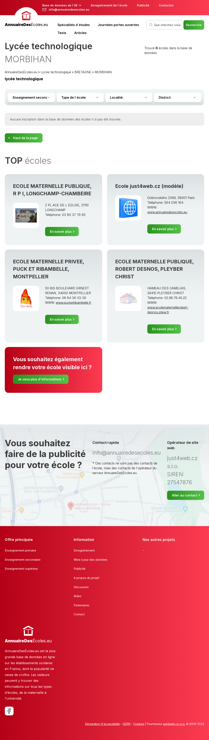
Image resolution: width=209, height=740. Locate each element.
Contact (79, 614)
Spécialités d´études (73, 25)
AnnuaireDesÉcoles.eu (21, 72)
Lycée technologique (56, 72)
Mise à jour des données (90, 560)
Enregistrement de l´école (109, 5)
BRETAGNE (82, 72)
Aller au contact (184, 495)
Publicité (143, 5)
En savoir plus (61, 232)
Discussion (81, 587)
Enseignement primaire (20, 550)
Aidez (77, 596)
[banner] (26, 17)
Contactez (166, 5)
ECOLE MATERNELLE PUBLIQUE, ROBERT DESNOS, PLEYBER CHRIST (154, 269)
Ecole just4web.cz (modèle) (149, 186)
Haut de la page (25, 138)
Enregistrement (84, 550)
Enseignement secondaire (23, 560)
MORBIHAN (103, 72)
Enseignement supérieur (21, 569)
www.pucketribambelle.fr (73, 303)
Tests (61, 33)
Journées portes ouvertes (118, 25)
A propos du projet (86, 578)
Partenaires (81, 605)
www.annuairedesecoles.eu (167, 212)
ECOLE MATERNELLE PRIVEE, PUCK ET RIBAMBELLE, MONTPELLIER (48, 269)
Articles (80, 33)
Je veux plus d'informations (39, 379)
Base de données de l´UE (59, 5)
